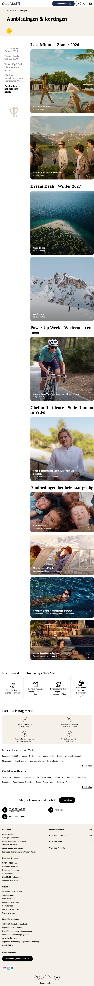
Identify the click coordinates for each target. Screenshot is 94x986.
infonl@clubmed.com (10, 835)
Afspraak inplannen (9, 842)
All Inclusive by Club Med (12, 889)
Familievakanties (8, 896)
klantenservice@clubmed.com (14, 838)
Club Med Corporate (57, 833)
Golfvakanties (7, 903)
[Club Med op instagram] (37, 974)
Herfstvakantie (20, 758)
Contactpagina (8, 831)
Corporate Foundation (10, 867)
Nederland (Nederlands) (17, 955)
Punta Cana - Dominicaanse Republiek (17, 779)
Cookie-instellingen (47, 980)
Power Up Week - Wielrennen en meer (13, 67)
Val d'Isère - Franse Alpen (76, 774)
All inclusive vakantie (73, 753)
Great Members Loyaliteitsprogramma (17, 928)
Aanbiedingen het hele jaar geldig (12, 88)
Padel (59, 753)
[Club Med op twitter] (50, 974)
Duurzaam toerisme (10, 864)
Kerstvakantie (52, 758)
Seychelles (6, 774)
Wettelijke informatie (10, 935)
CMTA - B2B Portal (9, 860)
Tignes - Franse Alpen (44, 779)
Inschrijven (67, 797)
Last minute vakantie (46, 753)
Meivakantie (7, 758)
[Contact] (84, 3)
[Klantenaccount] (78, 3)
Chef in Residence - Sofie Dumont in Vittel (13, 78)
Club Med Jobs (55, 839)
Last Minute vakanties (10, 906)
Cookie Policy (7, 942)
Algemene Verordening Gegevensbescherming (20, 939)
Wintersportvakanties (10, 899)
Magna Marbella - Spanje (24, 774)
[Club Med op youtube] (57, 974)
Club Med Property (57, 845)
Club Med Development (11, 874)
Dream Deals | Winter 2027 (12, 58)
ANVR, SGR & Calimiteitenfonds (14, 921)
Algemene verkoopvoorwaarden (14, 925)
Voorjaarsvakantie (37, 758)
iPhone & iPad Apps (10, 878)
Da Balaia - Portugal (64, 779)
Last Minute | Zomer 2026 (11, 50)
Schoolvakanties (8, 892)
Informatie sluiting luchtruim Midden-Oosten (19, 849)
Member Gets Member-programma (15, 932)
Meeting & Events (56, 826)
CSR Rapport (7, 871)
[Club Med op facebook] (43, 974)
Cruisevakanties (8, 910)
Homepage (10, 11)
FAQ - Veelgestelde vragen (12, 845)
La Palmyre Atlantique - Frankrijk (50, 774)
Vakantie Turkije (28, 753)
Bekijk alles (87, 763)
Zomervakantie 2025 (10, 753)
